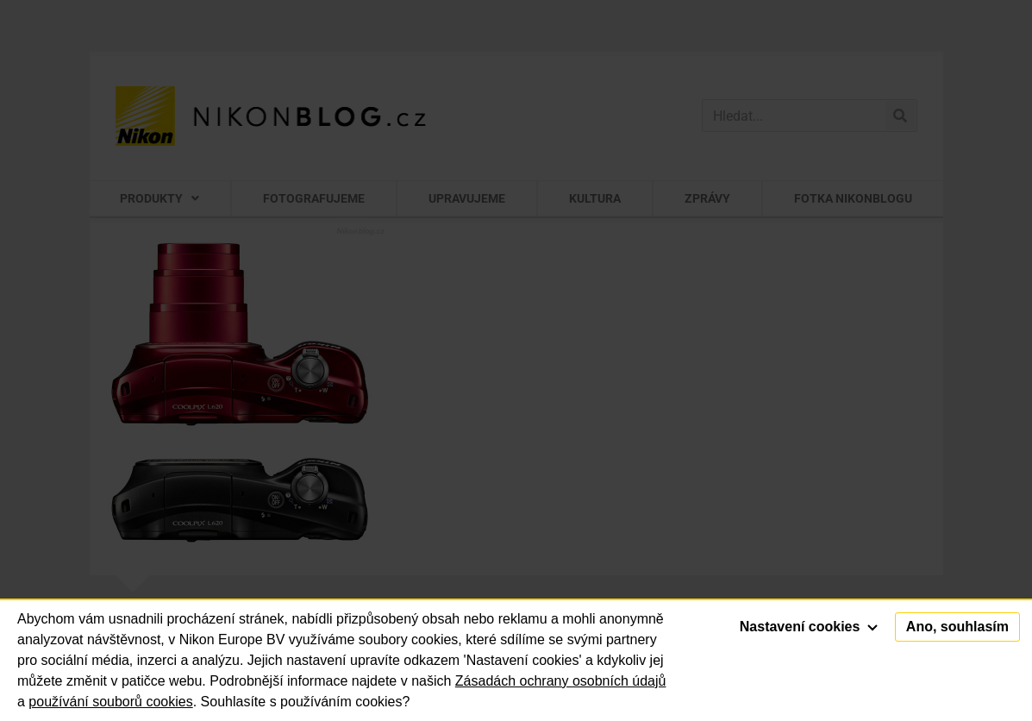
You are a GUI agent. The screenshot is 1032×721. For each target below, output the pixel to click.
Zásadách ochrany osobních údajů (560, 681)
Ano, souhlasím (957, 626)
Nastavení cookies (809, 626)
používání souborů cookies (110, 701)
